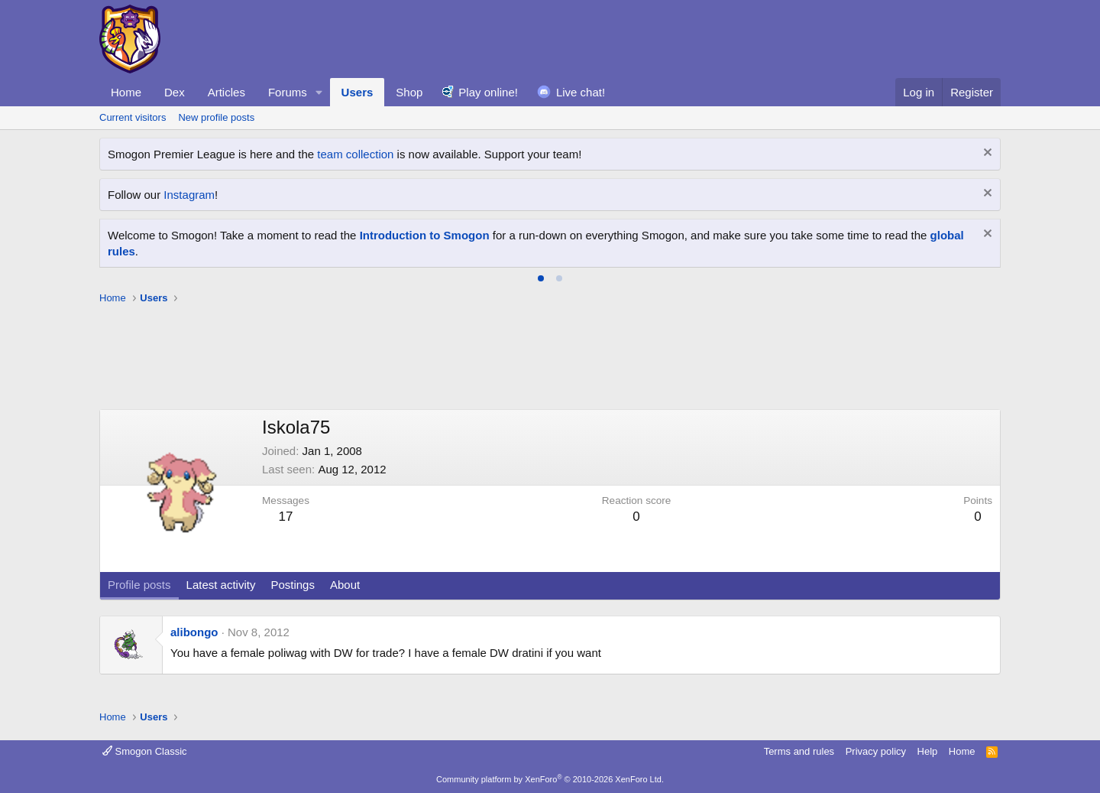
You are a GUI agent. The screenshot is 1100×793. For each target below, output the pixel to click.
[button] (319, 92)
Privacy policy (876, 751)
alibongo (194, 632)
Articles (226, 92)
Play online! (488, 92)
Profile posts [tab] (139, 584)
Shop (409, 92)
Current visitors (132, 117)
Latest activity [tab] (221, 584)
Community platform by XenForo (550, 779)
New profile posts (216, 117)
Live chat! (580, 92)
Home (126, 92)
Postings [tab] (292, 584)
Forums (287, 92)
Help (927, 751)
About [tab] (345, 584)
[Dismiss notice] (985, 154)
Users (357, 92)
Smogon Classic (144, 751)
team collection (355, 154)
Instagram (189, 194)
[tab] (541, 278)
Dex (174, 92)
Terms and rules (799, 751)
